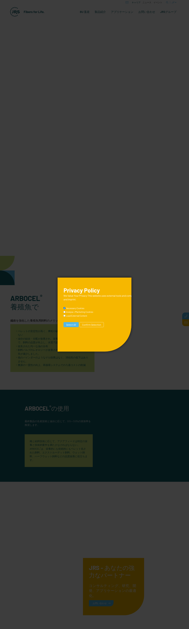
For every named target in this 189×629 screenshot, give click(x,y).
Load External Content (76, 315)
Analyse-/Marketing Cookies (79, 312)
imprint (72, 299)
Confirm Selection (91, 324)
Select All (71, 324)
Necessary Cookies (75, 308)
